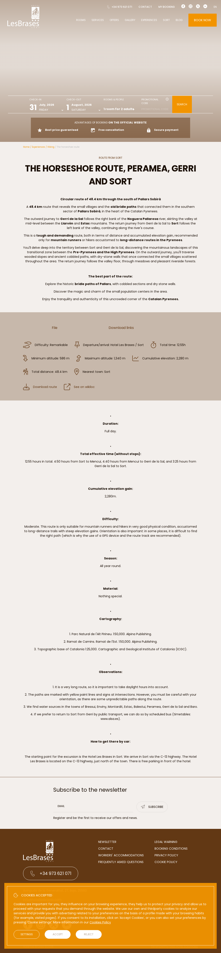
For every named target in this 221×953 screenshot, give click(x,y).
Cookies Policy (100, 922)
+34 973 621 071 (119, 7)
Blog (179, 20)
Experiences (149, 20)
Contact (145, 7)
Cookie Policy (166, 862)
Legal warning (166, 842)
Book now (202, 20)
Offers (114, 20)
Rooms (81, 20)
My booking (166, 7)
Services (98, 20)
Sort (166, 20)
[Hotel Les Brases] (23, 28)
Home (26, 147)
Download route (40, 387)
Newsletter (107, 842)
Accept (58, 934)
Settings (27, 934)
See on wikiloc (79, 387)
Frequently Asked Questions (121, 862)
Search (182, 104)
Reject (88, 934)
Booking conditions (171, 848)
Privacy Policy (166, 855)
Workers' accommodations (121, 855)
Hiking (50, 147)
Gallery (130, 20)
